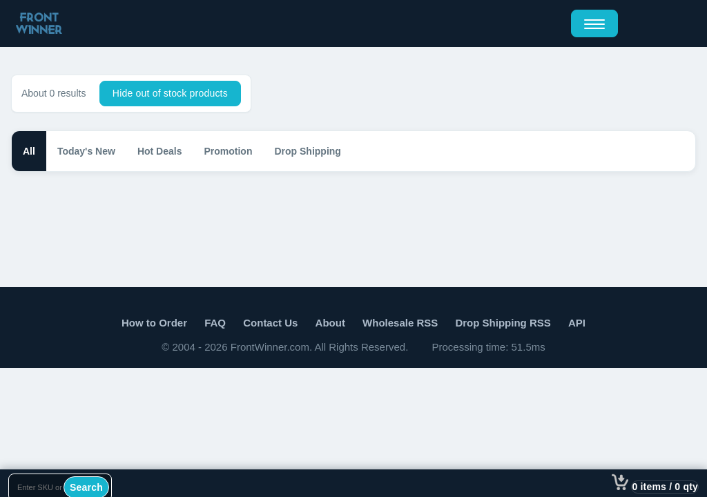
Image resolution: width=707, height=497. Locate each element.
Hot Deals (159, 151)
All (29, 151)
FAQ (215, 323)
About (330, 323)
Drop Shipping (307, 151)
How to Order (154, 323)
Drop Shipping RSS (502, 323)
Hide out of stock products (170, 93)
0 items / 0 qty (665, 486)
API (576, 323)
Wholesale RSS (400, 323)
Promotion (228, 151)
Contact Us (270, 323)
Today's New (86, 151)
